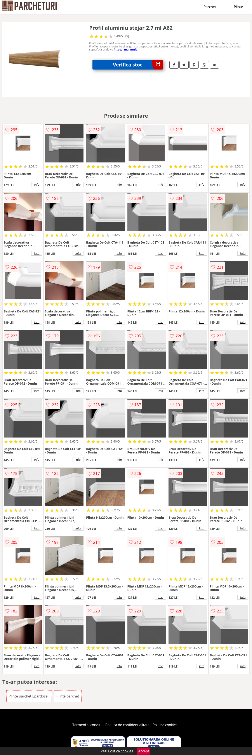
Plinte (238, 6)
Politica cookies (165, 724)
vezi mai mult (127, 49)
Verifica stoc (138, 65)
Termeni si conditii (87, 724)
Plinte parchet (67, 696)
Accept (143, 751)
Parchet (210, 6)
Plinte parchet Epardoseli (29, 696)
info (36, 185)
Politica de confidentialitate (127, 724)
